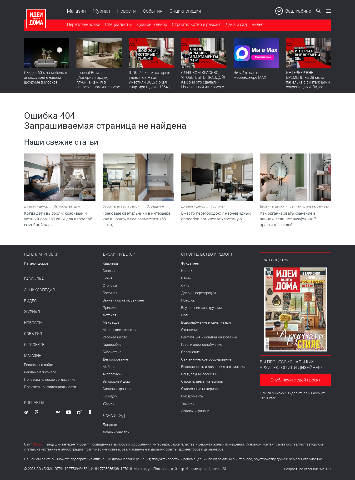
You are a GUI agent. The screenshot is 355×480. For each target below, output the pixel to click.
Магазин (76, 11)
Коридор (110, 396)
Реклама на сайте (38, 365)
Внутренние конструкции (201, 308)
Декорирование (115, 359)
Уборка (108, 403)
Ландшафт (111, 425)
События (152, 11)
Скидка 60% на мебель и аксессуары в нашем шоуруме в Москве (45, 77)
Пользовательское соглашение (49, 379)
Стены (186, 278)
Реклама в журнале (40, 372)
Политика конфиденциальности (50, 387)
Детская (109, 315)
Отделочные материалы (200, 389)
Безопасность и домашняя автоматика (213, 367)
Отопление (190, 330)
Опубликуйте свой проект (295, 379)
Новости (126, 11)
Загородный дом (67, 206)
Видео (258, 24)
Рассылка (34, 279)
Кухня (107, 278)
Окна (185, 285)
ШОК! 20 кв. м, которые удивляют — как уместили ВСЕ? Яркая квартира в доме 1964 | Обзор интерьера (149, 82)
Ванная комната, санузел (309, 206)
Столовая (110, 285)
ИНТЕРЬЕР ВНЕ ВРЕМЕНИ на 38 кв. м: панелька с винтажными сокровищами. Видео (308, 79)
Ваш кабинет (294, 11)
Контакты (34, 403)
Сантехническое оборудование (206, 359)
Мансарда (111, 322)
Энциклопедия (185, 11)
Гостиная (218, 206)
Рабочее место (115, 337)
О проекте (34, 345)
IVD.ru (37, 444)
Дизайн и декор (152, 24)
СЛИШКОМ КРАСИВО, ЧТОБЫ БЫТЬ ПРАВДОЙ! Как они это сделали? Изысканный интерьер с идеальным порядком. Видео (203, 84)
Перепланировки (83, 24)
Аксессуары (112, 374)
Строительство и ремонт (196, 24)
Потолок (188, 300)
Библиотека (112, 352)
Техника (187, 403)
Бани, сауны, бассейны (199, 374)
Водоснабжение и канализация (206, 322)
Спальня (109, 271)
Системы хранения (118, 389)
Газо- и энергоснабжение (201, 344)
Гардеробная (113, 344)
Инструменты (192, 396)
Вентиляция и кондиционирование (209, 337)
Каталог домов (36, 263)
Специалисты (118, 24)
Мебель (109, 367)
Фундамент (190, 263)
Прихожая (111, 308)
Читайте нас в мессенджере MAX (250, 75)
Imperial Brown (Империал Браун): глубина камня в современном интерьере (98, 79)
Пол (184, 315)
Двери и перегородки (198, 293)
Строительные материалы (202, 381)
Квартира (110, 263)
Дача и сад (236, 24)
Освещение (155, 206)
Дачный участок (116, 432)
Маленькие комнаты (119, 330)
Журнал (101, 11)
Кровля (187, 271)
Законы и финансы (196, 411)
